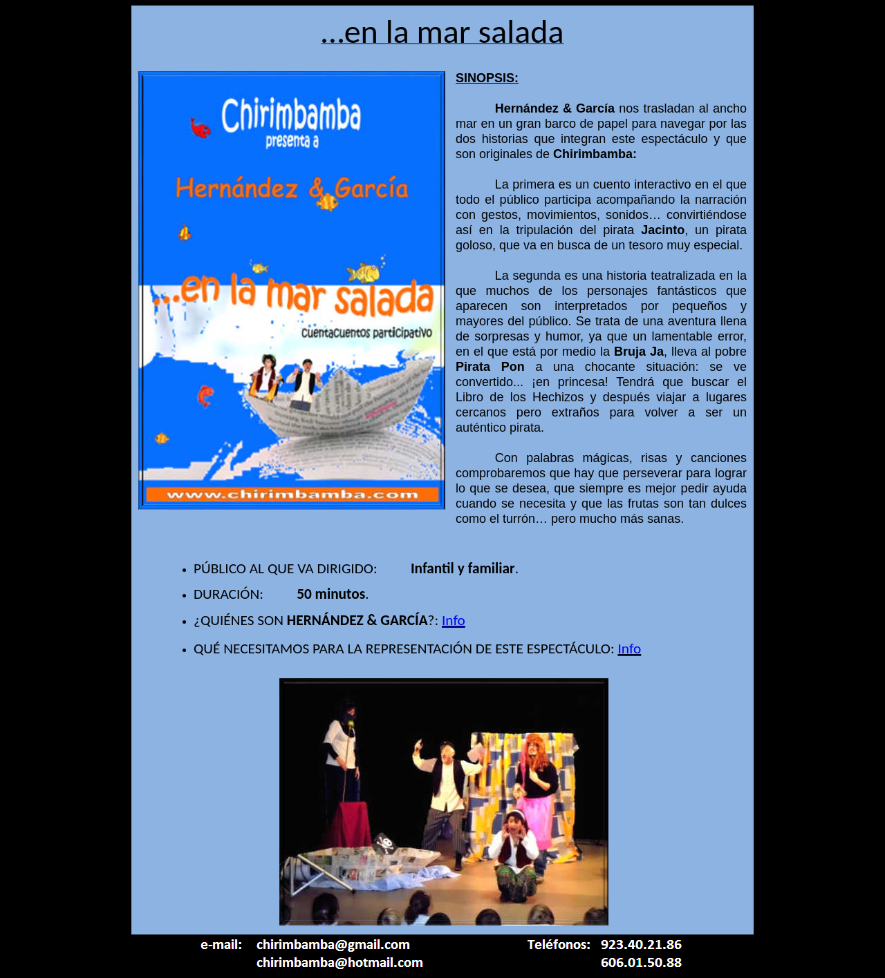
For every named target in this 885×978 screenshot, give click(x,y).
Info (453, 620)
